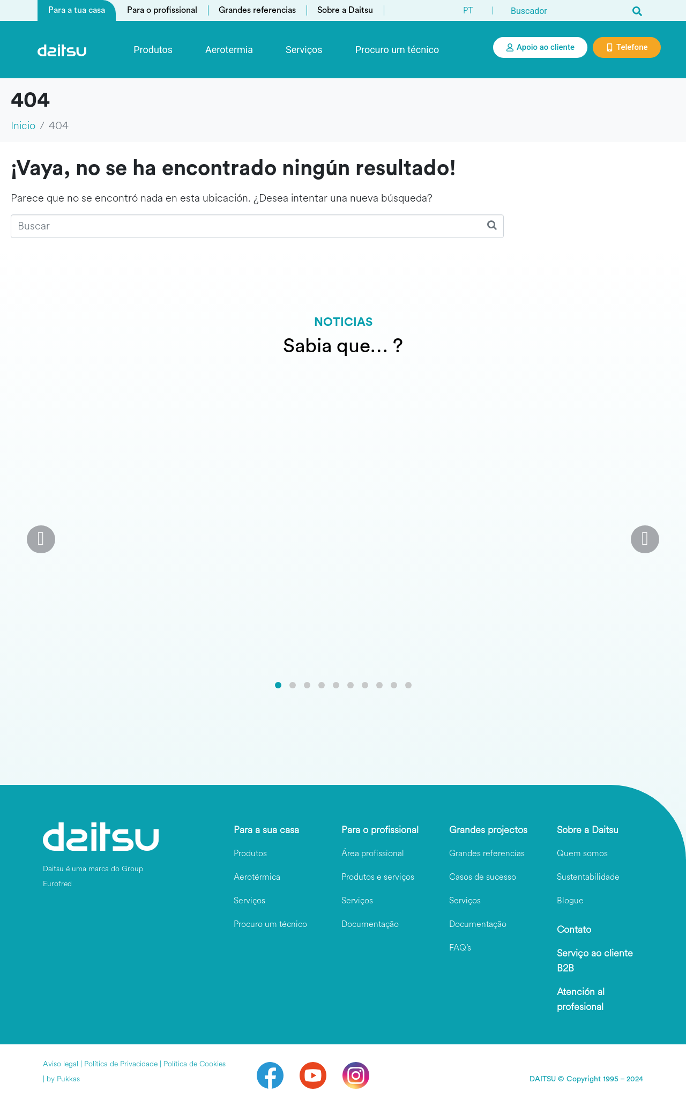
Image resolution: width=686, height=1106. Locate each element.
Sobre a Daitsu (345, 10)
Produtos (153, 49)
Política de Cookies (194, 1064)
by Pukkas (63, 1079)
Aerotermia (229, 49)
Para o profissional (162, 10)
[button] (278, 685)
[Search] (637, 11)
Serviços (304, 49)
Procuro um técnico (397, 49)
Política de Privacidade (121, 1064)
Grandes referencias (257, 10)
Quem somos (582, 853)
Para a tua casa (76, 10)
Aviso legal (60, 1064)
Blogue (570, 900)
